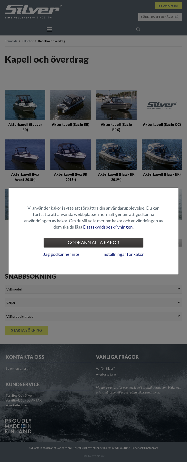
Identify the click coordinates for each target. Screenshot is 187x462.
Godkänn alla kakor (93, 242)
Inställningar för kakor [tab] (123, 254)
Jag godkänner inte (61, 254)
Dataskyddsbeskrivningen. (108, 227)
